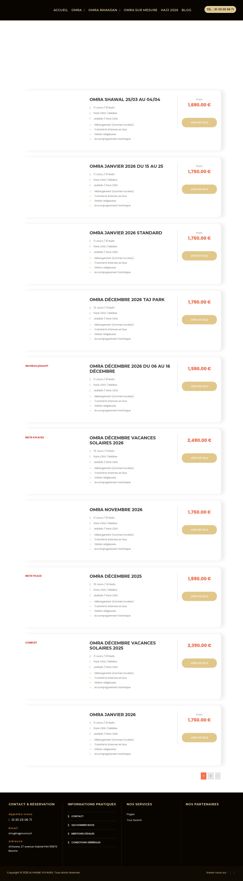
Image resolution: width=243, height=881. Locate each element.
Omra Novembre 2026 (116, 512)
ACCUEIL (60, 10)
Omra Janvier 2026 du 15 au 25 (126, 169)
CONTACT (77, 816)
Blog (186, 10)
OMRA (76, 10)
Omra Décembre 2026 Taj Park (127, 302)
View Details (199, 125)
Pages (131, 814)
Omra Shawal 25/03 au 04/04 (125, 102)
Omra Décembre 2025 (116, 579)
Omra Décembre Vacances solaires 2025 (123, 648)
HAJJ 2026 (169, 10)
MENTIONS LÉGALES (82, 833)
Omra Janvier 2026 (113, 717)
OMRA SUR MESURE (140, 10)
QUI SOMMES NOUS (82, 825)
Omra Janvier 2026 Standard (126, 235)
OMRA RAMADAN (102, 10)
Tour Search (134, 820)
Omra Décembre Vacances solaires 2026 (123, 443)
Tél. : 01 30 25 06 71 (220, 9)
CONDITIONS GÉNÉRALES (86, 842)
